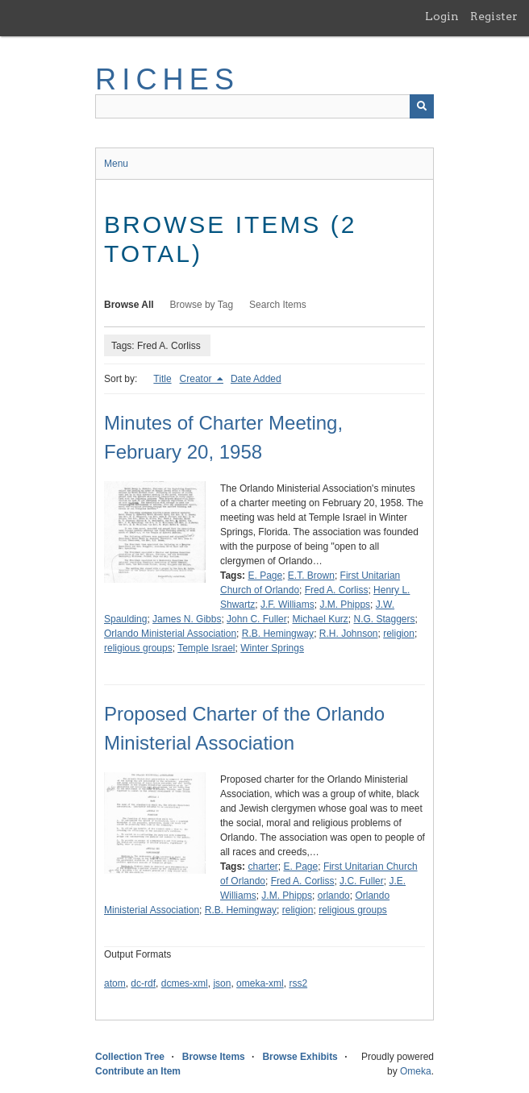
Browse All (129, 304)
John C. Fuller (257, 619)
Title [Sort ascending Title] (162, 378)
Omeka (415, 1071)
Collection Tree (130, 1056)
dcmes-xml (184, 983)
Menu (116, 163)
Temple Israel (206, 648)
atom (115, 983)
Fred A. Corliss (337, 590)
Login (442, 16)
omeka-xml (260, 983)
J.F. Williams (287, 604)
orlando (334, 895)
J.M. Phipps (344, 604)
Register (494, 16)
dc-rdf (143, 983)
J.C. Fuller (361, 881)
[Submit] (422, 106)
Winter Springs (272, 648)
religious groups (138, 648)
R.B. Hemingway (278, 633)
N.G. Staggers (384, 619)
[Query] (264, 106)
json (222, 983)
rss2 (298, 983)
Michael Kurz (320, 619)
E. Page (265, 575)
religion (398, 633)
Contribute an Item (138, 1071)
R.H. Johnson (348, 633)
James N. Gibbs (186, 619)
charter (262, 866)
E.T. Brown (311, 575)
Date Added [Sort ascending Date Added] (256, 378)
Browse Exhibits (299, 1056)
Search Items (277, 304)
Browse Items (213, 1056)
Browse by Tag (202, 304)
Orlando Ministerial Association (170, 633)
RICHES (167, 79)
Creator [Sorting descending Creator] (197, 378)
